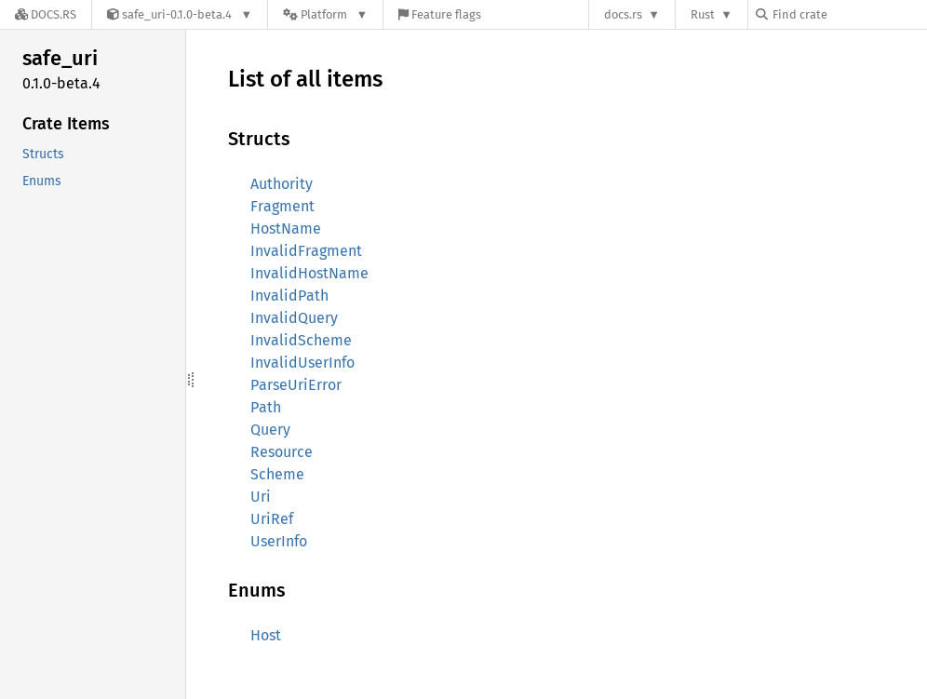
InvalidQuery (294, 318)
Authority (281, 184)
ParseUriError (296, 385)
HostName (285, 228)
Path (265, 407)
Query (270, 429)
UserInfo (278, 541)
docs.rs (623, 14)
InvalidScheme (301, 340)
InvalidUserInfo (302, 362)
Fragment (282, 206)
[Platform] (325, 14)
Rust (703, 14)
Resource (281, 452)
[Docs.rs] (45, 14)
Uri (260, 496)
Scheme (277, 474)
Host (265, 635)
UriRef (271, 519)
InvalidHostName (309, 273)
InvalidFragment (306, 251)
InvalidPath (289, 295)
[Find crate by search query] (849, 14)
